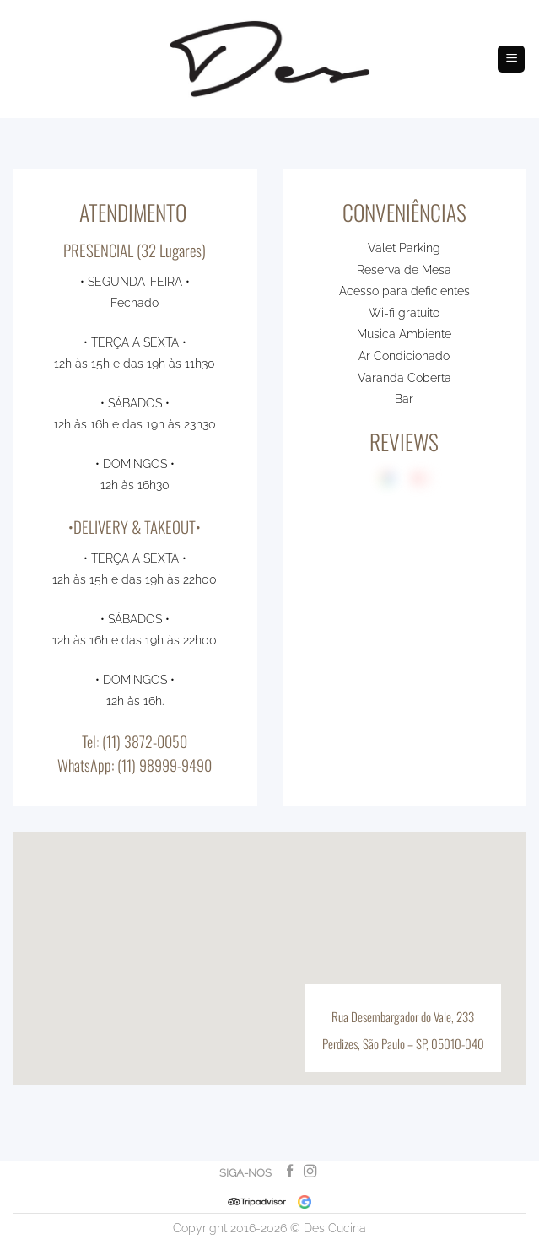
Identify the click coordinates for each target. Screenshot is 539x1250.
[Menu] (511, 59)
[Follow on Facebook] (289, 1172)
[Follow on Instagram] (309, 1172)
